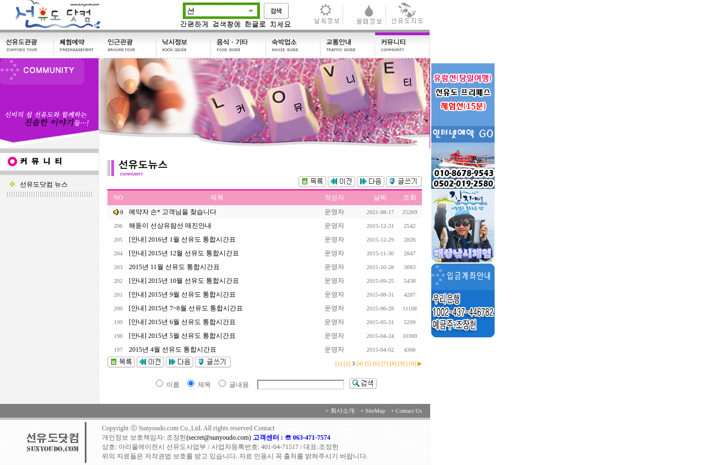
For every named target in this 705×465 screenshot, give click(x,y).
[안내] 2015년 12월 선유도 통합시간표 (185, 253)
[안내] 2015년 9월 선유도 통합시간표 (183, 294)
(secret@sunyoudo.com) (219, 437)
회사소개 (342, 411)
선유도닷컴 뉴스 (39, 184)
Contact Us (408, 411)
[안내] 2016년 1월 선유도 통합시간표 (183, 239)
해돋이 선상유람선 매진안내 (171, 225)
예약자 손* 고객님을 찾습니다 (172, 212)
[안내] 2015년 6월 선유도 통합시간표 (183, 322)
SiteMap (375, 411)
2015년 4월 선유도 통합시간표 (173, 349)
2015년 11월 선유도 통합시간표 (175, 267)
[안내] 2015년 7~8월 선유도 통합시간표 (186, 308)
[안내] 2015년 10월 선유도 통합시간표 (185, 281)
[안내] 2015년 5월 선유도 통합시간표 (183, 336)
